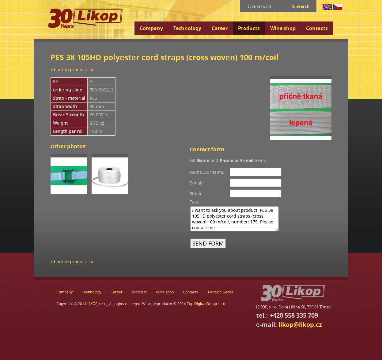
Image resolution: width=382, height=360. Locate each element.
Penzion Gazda (220, 292)
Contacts (317, 28)
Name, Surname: (207, 172)
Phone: (197, 193)
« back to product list (72, 69)
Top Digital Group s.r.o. (206, 303)
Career (220, 28)
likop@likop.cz (300, 324)
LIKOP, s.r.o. (97, 303)
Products (249, 28)
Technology (187, 28)
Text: (194, 202)
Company (151, 28)
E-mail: (197, 183)
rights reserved (127, 303)
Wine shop (283, 28)
